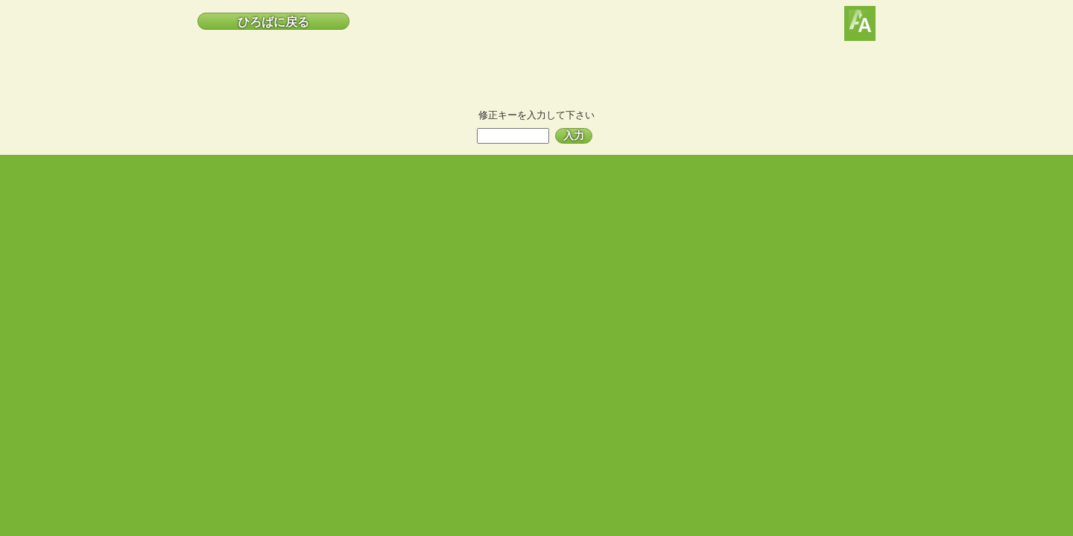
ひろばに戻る (273, 22)
